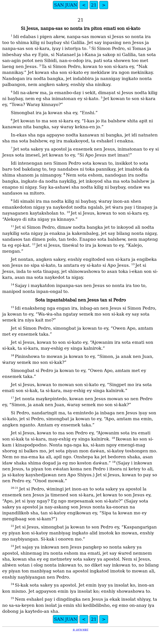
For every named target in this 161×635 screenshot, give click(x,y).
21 (94, 5)
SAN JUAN (65, 5)
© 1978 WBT (80, 629)
